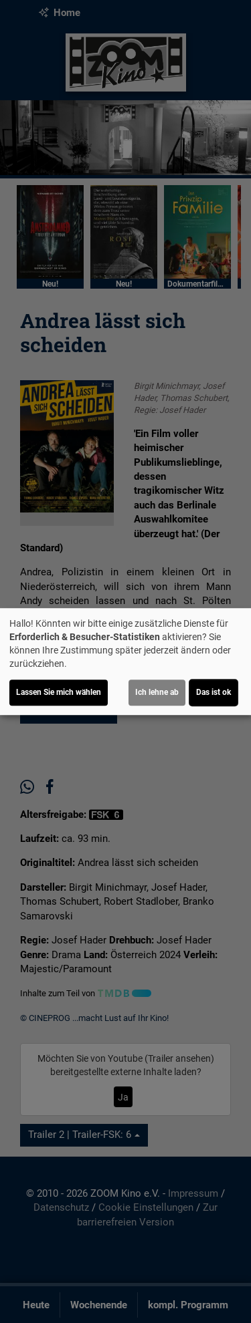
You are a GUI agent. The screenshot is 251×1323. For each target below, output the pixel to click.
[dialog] (125, 661)
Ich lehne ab (157, 692)
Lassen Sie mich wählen (58, 692)
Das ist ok (213, 692)
